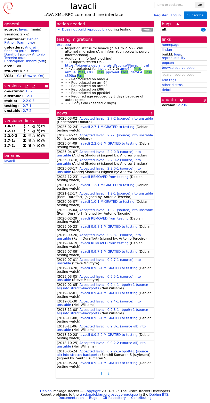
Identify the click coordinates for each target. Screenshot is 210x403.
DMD (30, 42)
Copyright (92, 391)
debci (166, 90)
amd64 (125, 69)
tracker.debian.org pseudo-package (109, 394)
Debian (46, 391)
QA (40, 76)
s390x (70, 76)
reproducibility (173, 58)
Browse (30, 76)
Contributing (141, 398)
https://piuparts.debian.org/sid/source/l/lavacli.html (107, 65)
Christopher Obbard (20, 61)
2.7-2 (27, 111)
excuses (63, 45)
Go (200, 4)
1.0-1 (29, 91)
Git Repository (114, 398)
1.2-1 (28, 96)
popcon (168, 63)
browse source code (178, 68)
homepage (170, 45)
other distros (172, 85)
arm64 (70, 72)
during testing (105, 29)
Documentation (71, 398)
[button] (59, 29)
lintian (167, 50)
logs (177, 54)
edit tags (169, 80)
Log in (176, 15)
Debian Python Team (21, 41)
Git (19, 76)
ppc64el (112, 72)
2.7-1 (27, 106)
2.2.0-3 (29, 101)
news (62, 113)
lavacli (24, 29)
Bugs (93, 398)
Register (161, 15)
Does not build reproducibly (84, 29)
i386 (90, 72)
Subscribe (195, 15)
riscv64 (136, 72)
